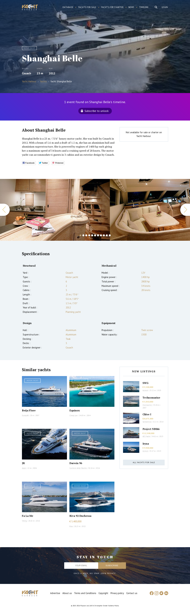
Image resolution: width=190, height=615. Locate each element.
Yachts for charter (112, 7)
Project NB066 (151, 429)
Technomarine (151, 397)
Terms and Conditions (85, 593)
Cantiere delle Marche (78, 468)
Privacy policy (117, 593)
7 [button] (98, 235)
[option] (55, 210)
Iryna (146, 443)
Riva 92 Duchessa (80, 516)
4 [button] (89, 235)
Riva (71, 526)
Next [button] (185, 210)
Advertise (55, 593)
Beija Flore (29, 410)
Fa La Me (27, 516)
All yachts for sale (144, 462)
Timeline (144, 7)
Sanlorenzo (147, 422)
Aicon (24, 468)
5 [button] (92, 235)
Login (165, 7)
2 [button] (83, 235)
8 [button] (101, 235)
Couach (26, 73)
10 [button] (107, 235)
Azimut (145, 390)
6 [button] (95, 235)
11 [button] (110, 235)
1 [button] (80, 235)
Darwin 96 (75, 463)
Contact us (131, 593)
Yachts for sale (87, 7)
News (131, 7)
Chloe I (147, 414)
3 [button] (86, 235)
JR (23, 463)
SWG (145, 383)
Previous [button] (5, 210)
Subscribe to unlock (97, 111)
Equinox (74, 410)
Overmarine (147, 405)
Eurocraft (25, 415)
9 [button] (104, 235)
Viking (24, 521)
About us (67, 593)
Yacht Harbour (30, 8)
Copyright (103, 593)
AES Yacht (146, 436)
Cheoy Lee (73, 415)
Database (68, 7)
